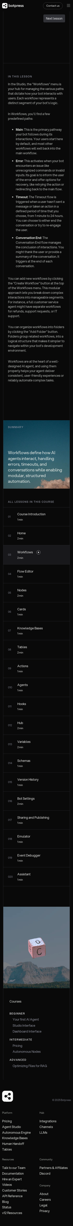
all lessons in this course (31, 502)
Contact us (52, 5)
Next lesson (54, 18)
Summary (16, 427)
